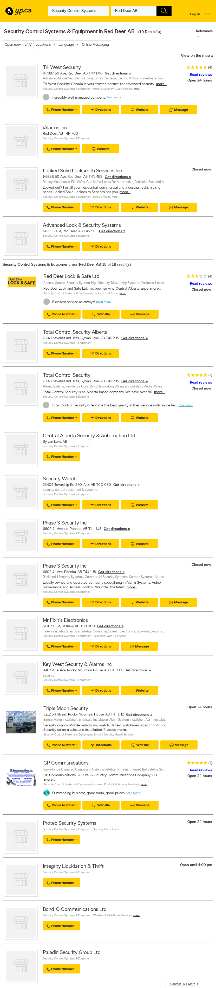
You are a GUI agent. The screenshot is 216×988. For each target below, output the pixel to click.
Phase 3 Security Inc (65, 523)
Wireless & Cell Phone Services (112, 915)
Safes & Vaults (101, 197)
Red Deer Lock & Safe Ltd (71, 276)
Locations (43, 45)
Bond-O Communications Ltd (75, 909)
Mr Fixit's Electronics (65, 620)
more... (161, 84)
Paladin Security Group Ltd (72, 952)
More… (137, 88)
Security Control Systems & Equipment (67, 89)
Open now (13, 45)
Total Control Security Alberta (75, 332)
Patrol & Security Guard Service (112, 89)
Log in (195, 14)
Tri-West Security (62, 67)
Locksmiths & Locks (106, 293)
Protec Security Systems (69, 823)
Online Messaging (95, 45)
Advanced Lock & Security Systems (82, 225)
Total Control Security (66, 375)
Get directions (116, 74)
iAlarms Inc (55, 128)
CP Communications (66, 763)
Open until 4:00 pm (196, 865)
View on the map (195, 56)
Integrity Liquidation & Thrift (73, 866)
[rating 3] (195, 277)
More (191, 984)
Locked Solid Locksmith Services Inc (82, 171)
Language (66, 45)
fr (208, 15)
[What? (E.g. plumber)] (78, 11)
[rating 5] (195, 68)
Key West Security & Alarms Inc (77, 664)
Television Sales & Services (109, 636)
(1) (210, 375)
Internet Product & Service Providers (116, 784)
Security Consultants (106, 829)
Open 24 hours (199, 81)
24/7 (28, 45)
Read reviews (201, 75)
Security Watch (59, 479)
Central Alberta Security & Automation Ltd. (89, 436)
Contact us (177, 984)
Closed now (202, 170)
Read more (114, 97)
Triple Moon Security (65, 708)
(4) (210, 68)
